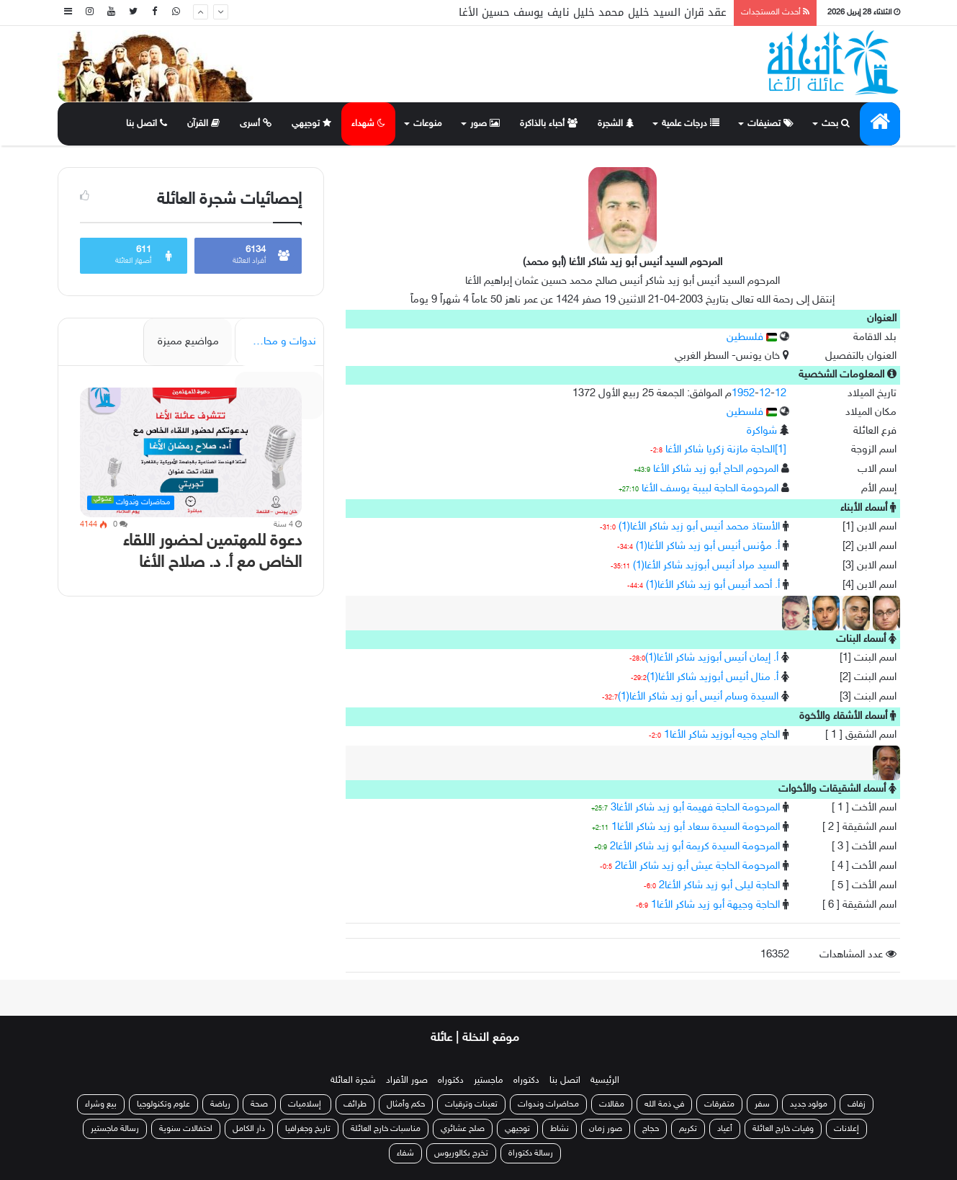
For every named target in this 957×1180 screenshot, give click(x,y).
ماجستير (488, 1080)
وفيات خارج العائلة (783, 1129)
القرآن (203, 124)
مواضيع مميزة (188, 342)
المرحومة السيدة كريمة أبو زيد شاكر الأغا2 (695, 847)
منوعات (427, 124)
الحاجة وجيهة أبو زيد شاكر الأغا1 (715, 905)
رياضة (220, 1104)
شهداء (368, 124)
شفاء (405, 1153)
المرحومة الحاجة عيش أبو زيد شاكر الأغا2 (697, 866)
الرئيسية (604, 1080)
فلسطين (752, 337)
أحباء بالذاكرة (549, 124)
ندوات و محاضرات (277, 342)
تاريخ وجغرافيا (308, 1129)
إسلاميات (305, 1104)
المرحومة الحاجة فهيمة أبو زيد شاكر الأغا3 (695, 808)
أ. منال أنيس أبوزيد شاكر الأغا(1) (712, 677)
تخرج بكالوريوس (461, 1153)
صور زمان (605, 1129)
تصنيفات (770, 124)
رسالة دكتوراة (530, 1153)
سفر (762, 1104)
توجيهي (311, 124)
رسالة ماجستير (115, 1129)
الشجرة (616, 124)
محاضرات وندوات (548, 1104)
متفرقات (719, 1104)
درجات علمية (690, 124)
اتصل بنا (146, 124)
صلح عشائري (463, 1129)
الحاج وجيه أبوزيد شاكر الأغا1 (722, 735)
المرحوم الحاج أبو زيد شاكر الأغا (715, 469)
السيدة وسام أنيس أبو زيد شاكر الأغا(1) (698, 697)
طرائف (355, 1104)
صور (485, 124)
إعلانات (846, 1129)
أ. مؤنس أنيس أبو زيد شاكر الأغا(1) (708, 546)
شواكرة (762, 431)
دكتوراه (526, 1080)
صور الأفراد (407, 1080)
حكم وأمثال (406, 1104)
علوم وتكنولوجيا (163, 1104)
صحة (259, 1104)
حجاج (650, 1129)
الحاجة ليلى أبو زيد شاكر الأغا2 (719, 886)
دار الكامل (249, 1129)
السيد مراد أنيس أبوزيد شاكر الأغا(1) (706, 566)
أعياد (724, 1129)
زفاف (857, 1104)
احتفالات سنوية (185, 1129)
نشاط (559, 1129)
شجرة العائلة (353, 1080)
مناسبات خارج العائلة (386, 1129)
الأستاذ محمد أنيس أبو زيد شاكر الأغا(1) (699, 527)
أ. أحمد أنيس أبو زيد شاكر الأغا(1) (713, 585)
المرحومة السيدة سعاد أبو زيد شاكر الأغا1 (695, 827)
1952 (743, 394)
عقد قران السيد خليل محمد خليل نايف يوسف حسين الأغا (593, 12)
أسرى (255, 124)
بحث (836, 124)
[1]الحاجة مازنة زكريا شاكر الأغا (725, 450)
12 (764, 394)
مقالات (611, 1104)
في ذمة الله (664, 1104)
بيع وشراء (101, 1104)
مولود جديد (808, 1104)
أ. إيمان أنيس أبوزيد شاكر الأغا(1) (711, 658)
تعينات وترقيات (471, 1104)
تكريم (688, 1129)
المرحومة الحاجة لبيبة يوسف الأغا (710, 489)
